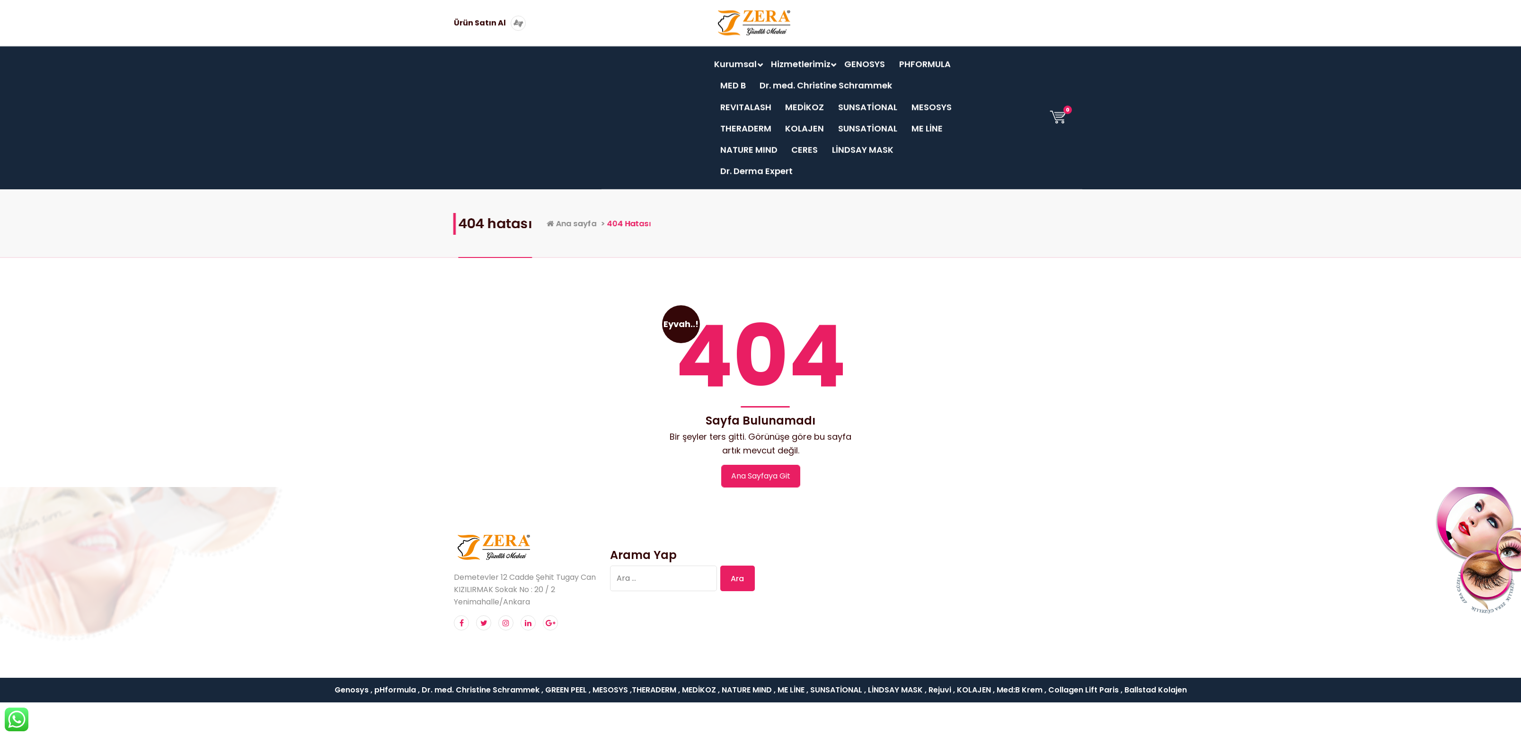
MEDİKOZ (804, 100)
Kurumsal (735, 57)
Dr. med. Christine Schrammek (826, 79)
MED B (733, 79)
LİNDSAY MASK (862, 143)
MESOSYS (931, 100)
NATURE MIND (749, 143)
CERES (804, 143)
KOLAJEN (804, 122)
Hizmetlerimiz (801, 57)
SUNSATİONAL (867, 100)
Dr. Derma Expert (756, 165)
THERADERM (745, 122)
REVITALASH (745, 100)
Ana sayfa (652, 223)
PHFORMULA (925, 57)
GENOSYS (864, 57)
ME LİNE (927, 122)
